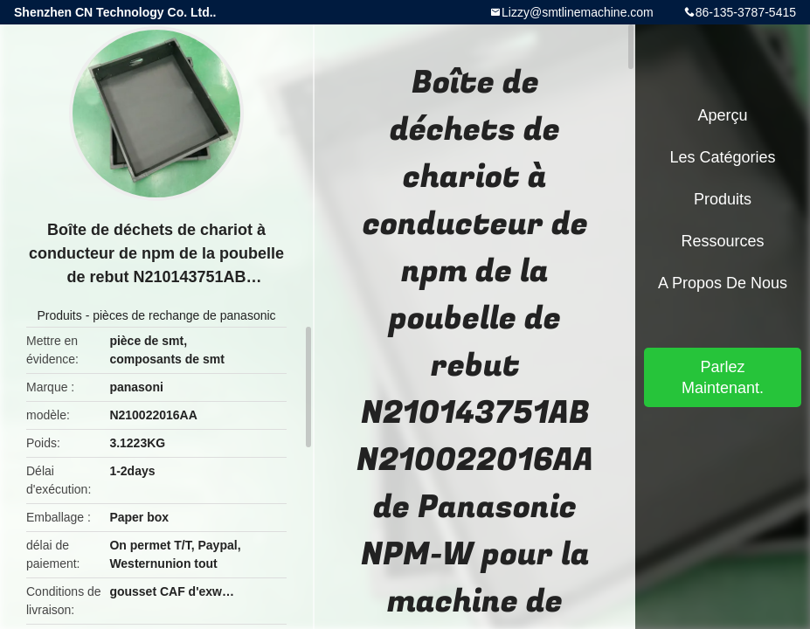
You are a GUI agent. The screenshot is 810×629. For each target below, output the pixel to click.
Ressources (722, 241)
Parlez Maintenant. (723, 377)
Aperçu (722, 115)
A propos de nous (722, 283)
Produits (59, 315)
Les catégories (722, 157)
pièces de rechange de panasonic (184, 315)
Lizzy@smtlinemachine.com (578, 12)
